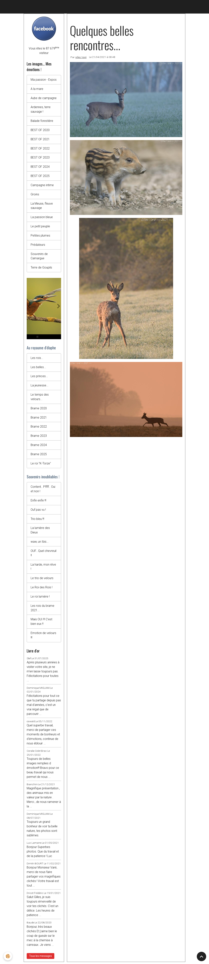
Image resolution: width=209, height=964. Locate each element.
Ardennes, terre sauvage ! (41, 109)
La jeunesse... (39, 386)
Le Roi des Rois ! (41, 589)
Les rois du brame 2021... (42, 610)
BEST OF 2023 (40, 158)
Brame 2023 (39, 437)
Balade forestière (42, 121)
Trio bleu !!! (37, 520)
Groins (35, 194)
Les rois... (37, 358)
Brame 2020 (39, 409)
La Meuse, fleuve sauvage (42, 206)
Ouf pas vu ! (38, 511)
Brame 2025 (39, 455)
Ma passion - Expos (44, 79)
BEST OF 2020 (40, 130)
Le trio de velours (42, 580)
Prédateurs (38, 245)
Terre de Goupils (41, 268)
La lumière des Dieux (40, 532)
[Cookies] (8, 956)
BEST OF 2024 (40, 167)
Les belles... (38, 368)
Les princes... (39, 377)
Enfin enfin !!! (39, 502)
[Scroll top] (201, 956)
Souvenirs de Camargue (39, 257)
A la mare (37, 89)
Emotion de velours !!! (43, 637)
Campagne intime (42, 185)
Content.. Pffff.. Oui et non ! (43, 490)
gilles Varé (80, 57)
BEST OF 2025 (40, 176)
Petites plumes (40, 236)
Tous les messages (40, 957)
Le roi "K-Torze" (41, 464)
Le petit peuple (40, 227)
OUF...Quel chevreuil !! (43, 555)
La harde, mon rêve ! (43, 568)
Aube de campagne (44, 98)
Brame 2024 (39, 446)
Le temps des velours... (40, 398)
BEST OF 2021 (40, 139)
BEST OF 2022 (40, 148)
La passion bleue (42, 217)
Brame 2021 (39, 418)
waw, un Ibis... (40, 543)
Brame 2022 (39, 427)
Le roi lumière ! (40, 598)
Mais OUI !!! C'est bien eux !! (41, 623)
